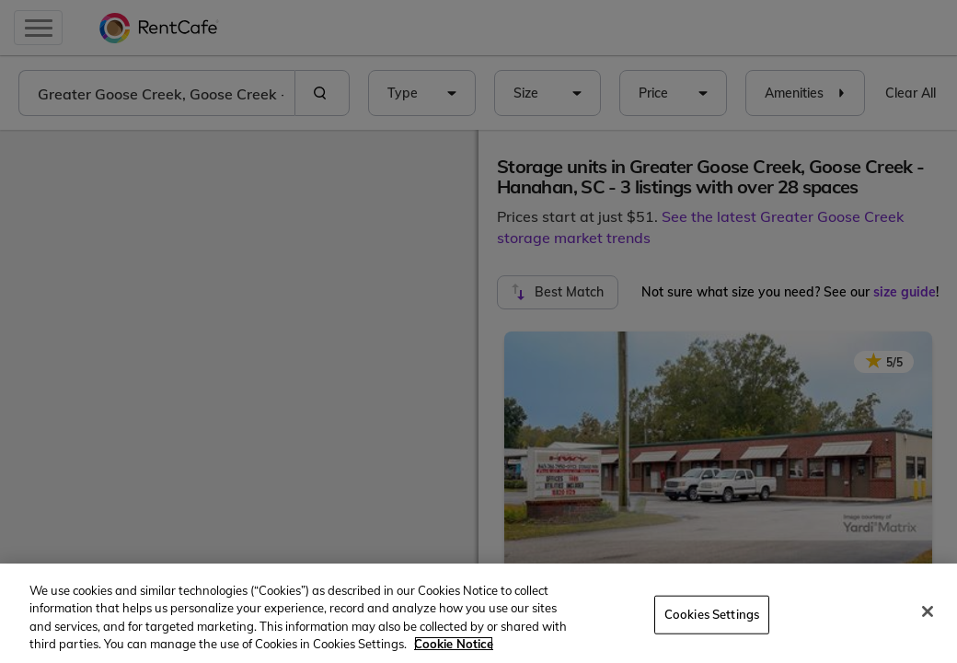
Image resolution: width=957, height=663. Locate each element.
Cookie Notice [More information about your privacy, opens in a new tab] (453, 643)
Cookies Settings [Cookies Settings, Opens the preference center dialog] (711, 614)
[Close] (927, 611)
